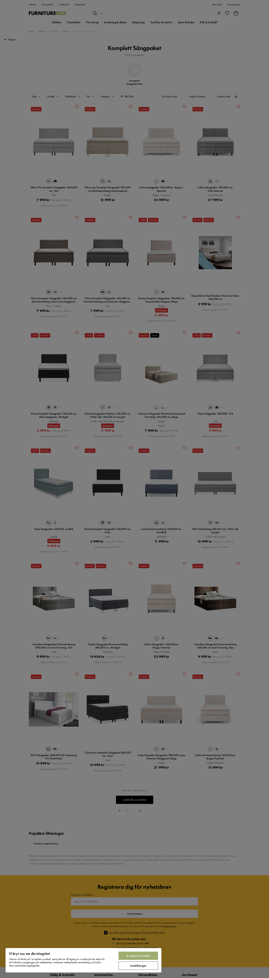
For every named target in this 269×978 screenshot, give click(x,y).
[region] (83, 960)
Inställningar (138, 966)
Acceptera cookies (138, 956)
